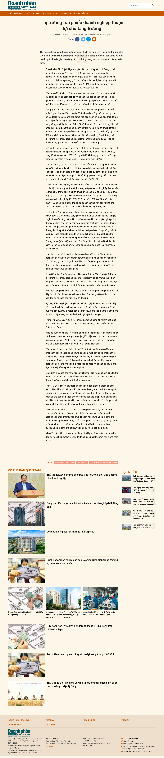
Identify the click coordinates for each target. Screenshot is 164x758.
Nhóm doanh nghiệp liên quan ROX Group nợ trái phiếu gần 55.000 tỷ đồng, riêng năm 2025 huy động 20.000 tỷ (63, 614)
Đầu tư (85, 13)
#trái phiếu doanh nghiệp (64, 462)
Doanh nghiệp (65, 13)
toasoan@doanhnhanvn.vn (132, 744)
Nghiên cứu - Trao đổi (22, 13)
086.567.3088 (127, 741)
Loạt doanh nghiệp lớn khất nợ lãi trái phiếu (70, 531)
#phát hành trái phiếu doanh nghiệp (103, 462)
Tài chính (76, 13)
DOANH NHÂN (46, 13)
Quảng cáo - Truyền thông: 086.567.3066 (136, 751)
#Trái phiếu (82, 462)
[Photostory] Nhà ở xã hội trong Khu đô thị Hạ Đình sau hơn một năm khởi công (144, 502)
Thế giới (56, 13)
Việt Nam (35, 13)
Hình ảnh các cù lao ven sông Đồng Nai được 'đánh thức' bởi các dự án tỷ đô (144, 478)
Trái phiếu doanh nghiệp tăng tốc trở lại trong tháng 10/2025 (80, 654)
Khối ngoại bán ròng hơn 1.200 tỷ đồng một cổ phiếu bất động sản (144, 490)
